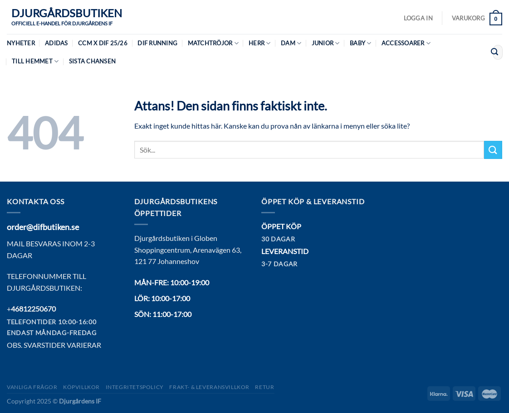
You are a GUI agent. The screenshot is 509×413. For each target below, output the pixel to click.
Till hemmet (35, 61)
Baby (360, 43)
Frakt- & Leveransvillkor (209, 387)
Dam (291, 43)
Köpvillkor (81, 387)
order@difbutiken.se (43, 227)
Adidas (56, 43)
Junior (326, 43)
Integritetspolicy (135, 387)
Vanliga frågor (32, 387)
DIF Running (157, 43)
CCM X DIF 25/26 (102, 43)
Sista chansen (92, 61)
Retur (264, 387)
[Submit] (494, 52)
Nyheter (21, 43)
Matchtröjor (213, 43)
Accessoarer (406, 43)
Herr (259, 43)
